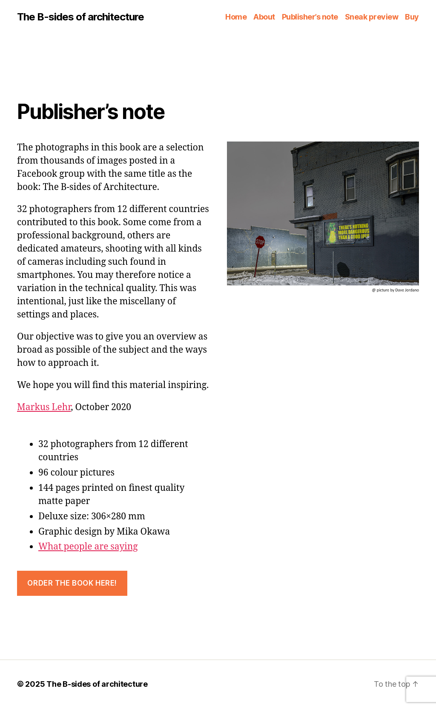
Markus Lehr (44, 407)
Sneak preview (372, 16)
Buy (412, 16)
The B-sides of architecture (80, 17)
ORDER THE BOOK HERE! (72, 583)
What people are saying (88, 546)
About (264, 16)
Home (236, 16)
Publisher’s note (310, 16)
